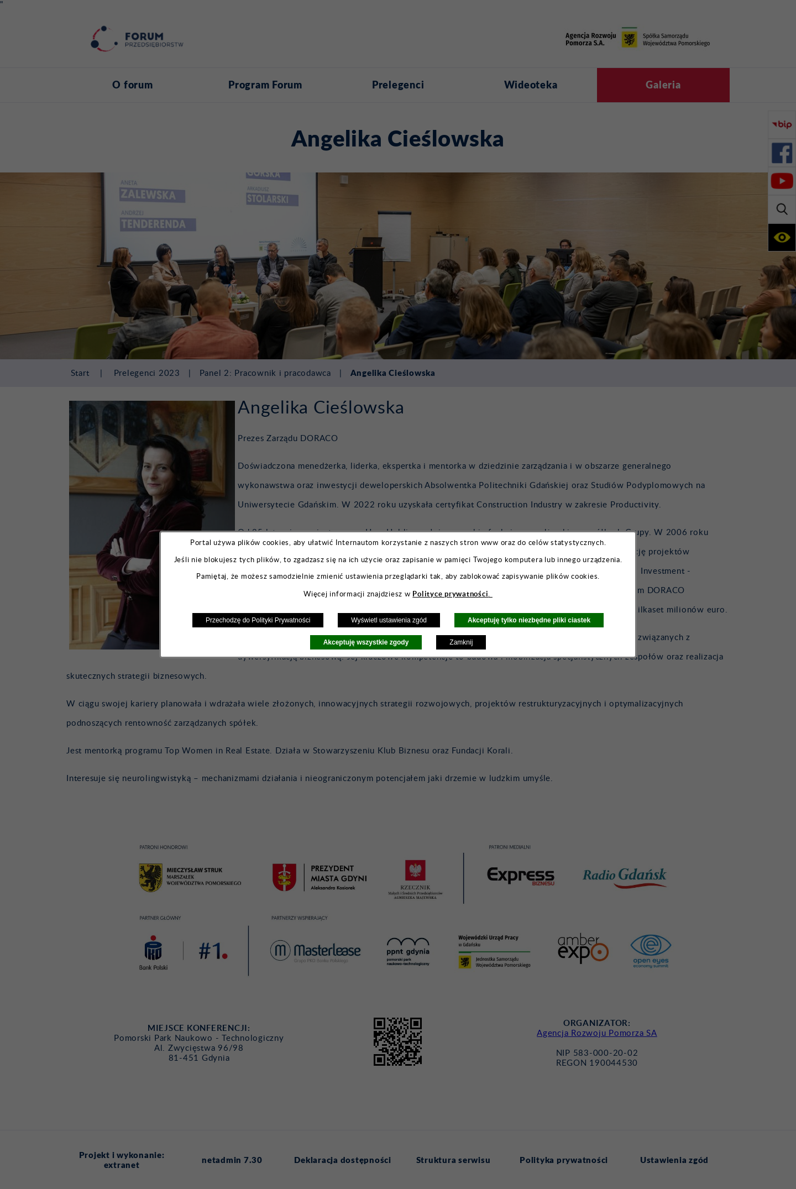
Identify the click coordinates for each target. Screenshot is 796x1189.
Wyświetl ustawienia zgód (389, 620)
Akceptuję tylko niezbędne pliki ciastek (529, 620)
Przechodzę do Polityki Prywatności (258, 620)
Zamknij (461, 642)
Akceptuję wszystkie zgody (366, 642)
